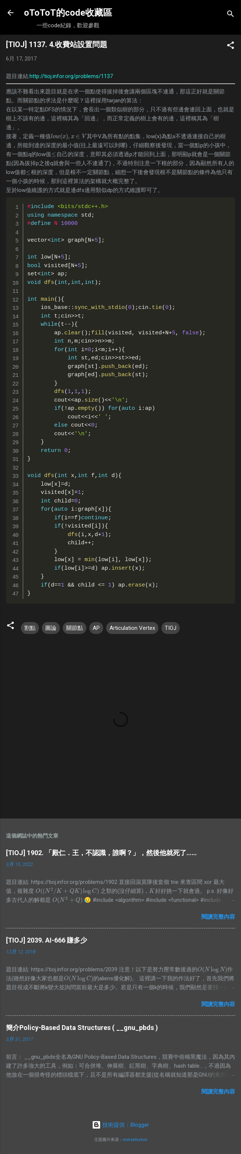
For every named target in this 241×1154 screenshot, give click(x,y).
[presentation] (69, 136)
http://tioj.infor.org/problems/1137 (71, 76)
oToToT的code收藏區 (68, 12)
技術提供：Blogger (120, 1124)
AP (96, 628)
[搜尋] (230, 15)
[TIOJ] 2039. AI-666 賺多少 (46, 940)
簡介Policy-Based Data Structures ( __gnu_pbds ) (82, 1027)
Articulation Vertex (132, 628)
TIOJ (170, 628)
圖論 (50, 628)
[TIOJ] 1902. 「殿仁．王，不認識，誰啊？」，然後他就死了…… (101, 853)
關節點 (74, 628)
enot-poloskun (135, 1139)
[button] (230, 46)
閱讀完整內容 (218, 916)
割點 (29, 628)
